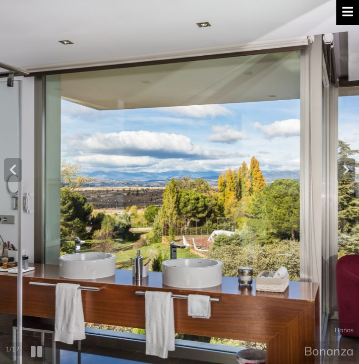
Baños (344, 330)
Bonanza (328, 350)
